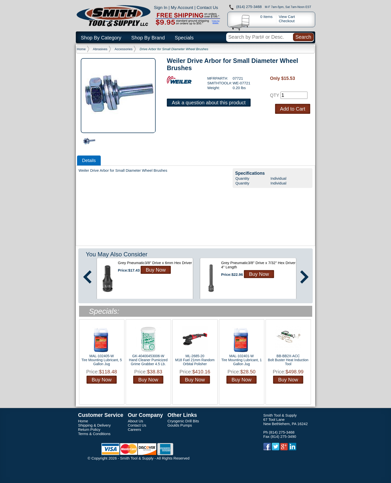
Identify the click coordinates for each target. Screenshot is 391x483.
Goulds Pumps (179, 425)
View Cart (287, 16)
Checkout (286, 21)
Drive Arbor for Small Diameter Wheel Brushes (174, 49)
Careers (134, 429)
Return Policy (89, 429)
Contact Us (207, 7)
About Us (135, 421)
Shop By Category (101, 37)
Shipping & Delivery (94, 425)
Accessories (124, 49)
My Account (182, 7)
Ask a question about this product (209, 102)
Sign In (160, 7)
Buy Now (156, 270)
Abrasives (100, 49)
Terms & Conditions (94, 434)
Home (81, 49)
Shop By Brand (148, 37)
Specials (184, 37)
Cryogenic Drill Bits (183, 421)
